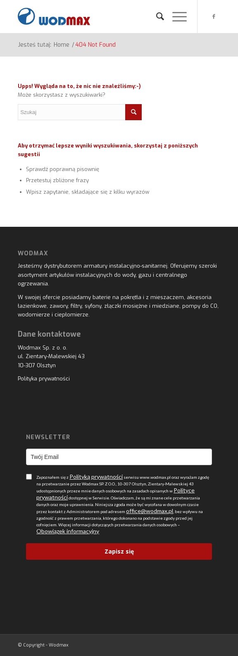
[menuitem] (156, 16)
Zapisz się (119, 551)
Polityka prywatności (44, 378)
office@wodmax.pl (149, 510)
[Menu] (175, 16)
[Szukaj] (156, 16)
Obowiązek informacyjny (67, 531)
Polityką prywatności (96, 476)
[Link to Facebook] (214, 16)
